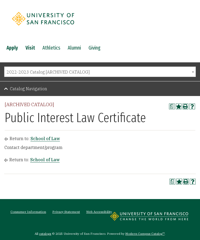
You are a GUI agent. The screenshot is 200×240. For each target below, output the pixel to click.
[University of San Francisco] (43, 26)
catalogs (45, 234)
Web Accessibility (99, 212)
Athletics (51, 48)
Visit (30, 48)
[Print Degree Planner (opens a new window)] (172, 106)
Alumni (74, 48)
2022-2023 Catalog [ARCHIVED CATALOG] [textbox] (48, 72)
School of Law (45, 138)
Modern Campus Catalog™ (145, 234)
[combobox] (100, 72)
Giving (95, 48)
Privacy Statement (66, 212)
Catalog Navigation (28, 88)
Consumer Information (28, 212)
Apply (12, 48)
